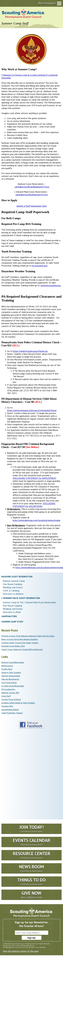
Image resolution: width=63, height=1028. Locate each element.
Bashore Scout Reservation (12, 662)
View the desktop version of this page (21, 951)
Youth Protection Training (12, 713)
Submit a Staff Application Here (31, 206)
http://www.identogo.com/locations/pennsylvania (36, 520)
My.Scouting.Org (8, 689)
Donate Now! (6, 669)
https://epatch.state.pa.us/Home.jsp (30, 351)
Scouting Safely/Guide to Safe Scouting (18, 702)
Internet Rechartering (10, 679)
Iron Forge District (9, 682)
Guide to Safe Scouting (11, 672)
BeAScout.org (7, 665)
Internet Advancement (10, 676)
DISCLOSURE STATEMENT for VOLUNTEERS (34, 505)
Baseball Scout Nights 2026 (13, 646)
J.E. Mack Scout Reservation (12, 686)
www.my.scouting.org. (50, 285)
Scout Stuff (6, 696)
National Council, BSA (10, 692)
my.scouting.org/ (39, 265)
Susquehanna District (10, 709)
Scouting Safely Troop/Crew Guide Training (19, 642)
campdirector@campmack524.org (32, 194)
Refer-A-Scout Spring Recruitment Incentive (19, 639)
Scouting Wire (7, 706)
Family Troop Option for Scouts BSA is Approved (22, 649)
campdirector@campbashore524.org (32, 186)
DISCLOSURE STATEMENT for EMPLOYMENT (34, 478)
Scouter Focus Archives (11, 699)
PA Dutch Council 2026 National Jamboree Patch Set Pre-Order (27, 636)
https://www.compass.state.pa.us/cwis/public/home (32, 410)
